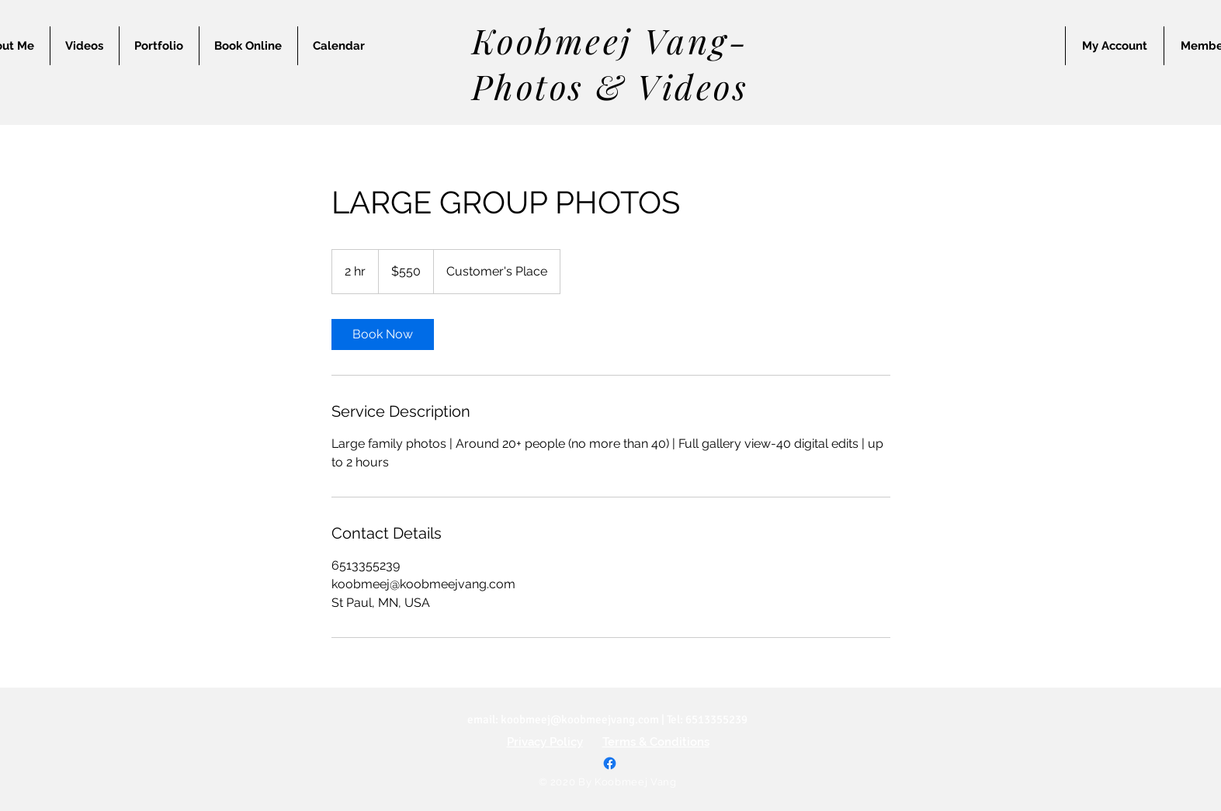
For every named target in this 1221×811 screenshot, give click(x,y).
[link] (382, 334)
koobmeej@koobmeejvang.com (580, 719)
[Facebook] (610, 763)
